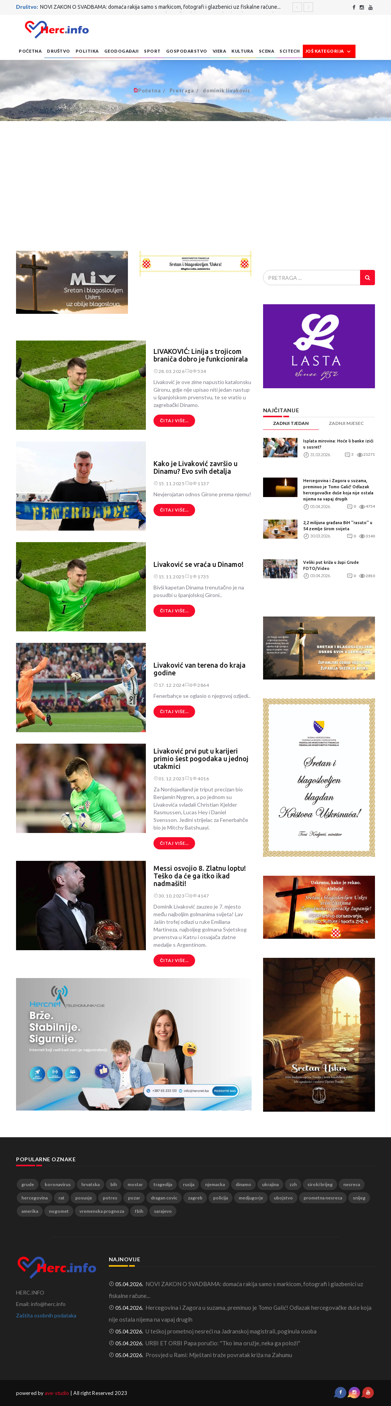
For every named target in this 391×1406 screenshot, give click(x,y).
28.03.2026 (169, 371)
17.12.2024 (169, 685)
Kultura (242, 50)
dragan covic (164, 1198)
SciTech (290, 50)
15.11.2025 (169, 483)
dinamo (243, 1184)
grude (27, 1184)
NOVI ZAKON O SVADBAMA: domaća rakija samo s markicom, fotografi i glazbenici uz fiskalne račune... (160, 7)
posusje (83, 1198)
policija (220, 1198)
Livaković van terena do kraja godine (199, 668)
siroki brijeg (320, 1184)
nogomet (59, 1211)
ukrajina (270, 1184)
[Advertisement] (195, 185)
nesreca (351, 1184)
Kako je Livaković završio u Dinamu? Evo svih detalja (195, 467)
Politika (87, 50)
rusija (188, 1184)
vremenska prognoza (101, 1211)
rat (61, 1198)
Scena (267, 50)
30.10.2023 (169, 896)
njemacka (215, 1184)
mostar (135, 1184)
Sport (152, 50)
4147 (200, 896)
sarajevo (163, 1211)
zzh (293, 1184)
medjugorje (251, 1198)
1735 (200, 577)
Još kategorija (329, 51)
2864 (200, 685)
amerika (29, 1211)
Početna (30, 50)
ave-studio (57, 1393)
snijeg (359, 1198)
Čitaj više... (174, 420)
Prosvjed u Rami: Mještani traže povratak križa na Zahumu (218, 1354)
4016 (200, 778)
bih (113, 1184)
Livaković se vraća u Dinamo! (198, 564)
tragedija (162, 1184)
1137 (200, 483)
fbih (139, 1211)
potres (110, 1198)
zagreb (195, 1198)
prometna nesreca (323, 1198)
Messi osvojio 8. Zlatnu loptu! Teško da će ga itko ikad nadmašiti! (199, 875)
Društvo (58, 50)
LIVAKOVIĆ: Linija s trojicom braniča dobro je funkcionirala (200, 355)
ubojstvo (283, 1198)
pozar (134, 1198)
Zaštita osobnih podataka (46, 1315)
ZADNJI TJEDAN (291, 423)
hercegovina (34, 1198)
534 (199, 371)
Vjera (219, 50)
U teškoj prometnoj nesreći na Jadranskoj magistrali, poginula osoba (231, 1331)
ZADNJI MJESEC (346, 423)
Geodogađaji (121, 50)
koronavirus (58, 1184)
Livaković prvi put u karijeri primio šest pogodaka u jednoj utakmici (201, 758)
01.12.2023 (169, 778)
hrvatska (90, 1184)
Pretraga (182, 90)
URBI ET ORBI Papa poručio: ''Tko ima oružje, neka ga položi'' (223, 1343)
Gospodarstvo (186, 50)
